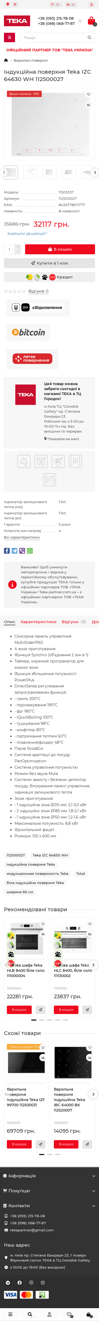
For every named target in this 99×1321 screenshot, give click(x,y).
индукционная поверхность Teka (37, 873)
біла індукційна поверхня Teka (35, 883)
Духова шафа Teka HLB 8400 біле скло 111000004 (26, 970)
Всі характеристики (22, 537)
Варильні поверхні (31, 60)
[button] (33, 1020)
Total (80, 873)
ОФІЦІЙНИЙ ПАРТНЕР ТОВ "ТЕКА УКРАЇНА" (49, 50)
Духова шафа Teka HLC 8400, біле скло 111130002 (73, 970)
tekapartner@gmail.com (32, 1230)
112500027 (16, 855)
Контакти (49, 1205)
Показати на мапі (63, 439)
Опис (9, 621)
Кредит (49, 277)
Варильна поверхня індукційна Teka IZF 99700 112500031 (26, 1097)
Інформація (49, 1175)
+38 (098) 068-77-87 (28, 1223)
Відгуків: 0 (38, 291)
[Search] (57, 37)
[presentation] (4, 172)
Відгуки (74, 621)
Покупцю (49, 1190)
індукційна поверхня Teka (31, 864)
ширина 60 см (20, 892)
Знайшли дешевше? (27, 233)
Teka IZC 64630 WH (50, 855)
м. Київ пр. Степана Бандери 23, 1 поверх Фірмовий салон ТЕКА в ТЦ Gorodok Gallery (50, 1257)
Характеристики (38, 621)
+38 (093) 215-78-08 (27, 1216)
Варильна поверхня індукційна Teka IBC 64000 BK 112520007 (69, 1100)
